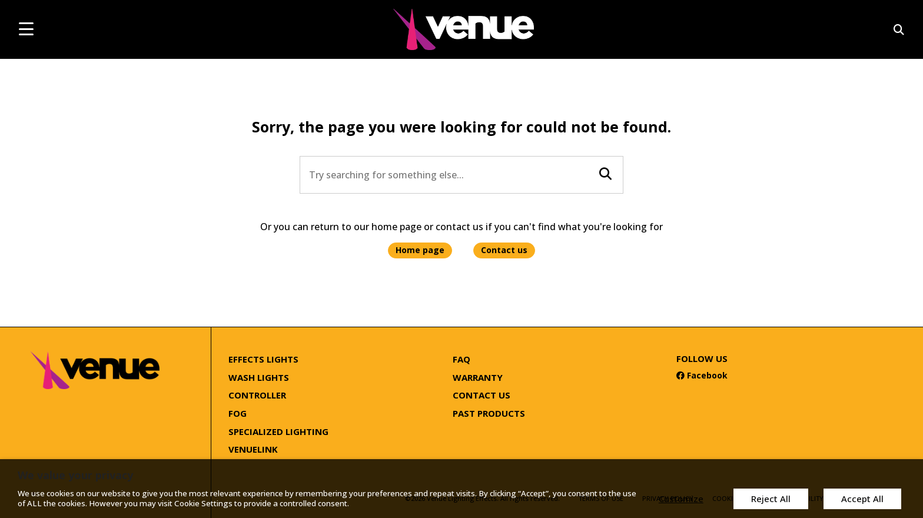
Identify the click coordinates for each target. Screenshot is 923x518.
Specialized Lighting (278, 431)
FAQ (461, 359)
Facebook (702, 375)
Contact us (504, 249)
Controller (257, 395)
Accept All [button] (862, 498)
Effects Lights (263, 359)
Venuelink (253, 449)
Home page (420, 249)
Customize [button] (678, 498)
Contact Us (481, 395)
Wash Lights (258, 377)
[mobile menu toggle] (26, 28)
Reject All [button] (769, 498)
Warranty (478, 377)
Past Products (489, 413)
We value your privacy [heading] (75, 476)
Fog (237, 413)
